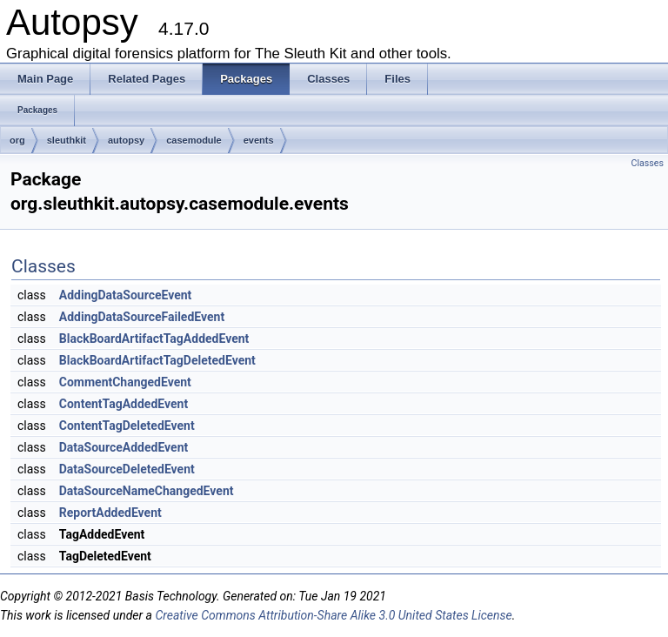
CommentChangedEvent (125, 382)
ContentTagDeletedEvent (127, 425)
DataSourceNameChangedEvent (146, 491)
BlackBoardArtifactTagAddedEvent (154, 338)
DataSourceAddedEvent (124, 447)
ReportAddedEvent (110, 513)
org (17, 140)
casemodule (194, 140)
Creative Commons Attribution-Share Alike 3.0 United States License (333, 615)
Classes (647, 163)
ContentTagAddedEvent (123, 404)
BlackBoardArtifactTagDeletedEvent (157, 360)
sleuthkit (66, 140)
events (259, 140)
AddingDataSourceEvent (125, 295)
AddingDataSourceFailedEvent (141, 317)
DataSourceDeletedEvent (127, 469)
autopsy (126, 140)
